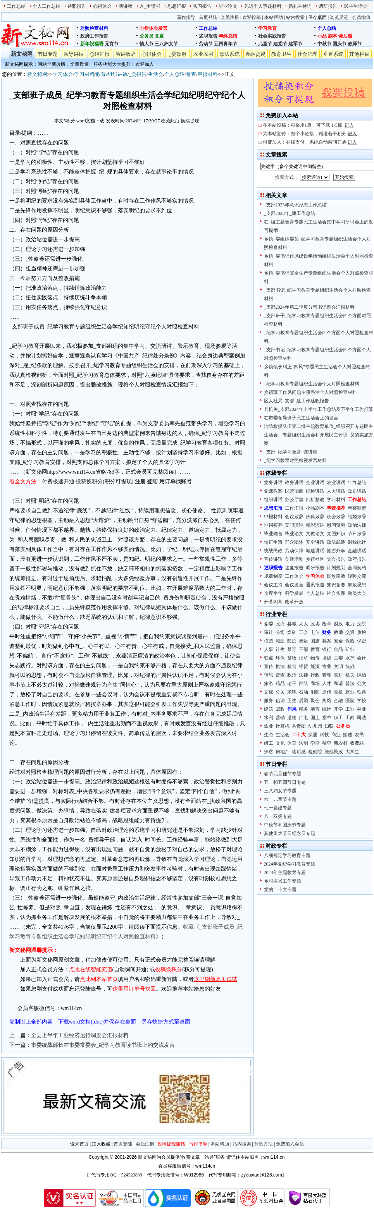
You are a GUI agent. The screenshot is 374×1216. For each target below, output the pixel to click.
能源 (315, 666)
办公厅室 (294, 499)
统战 (350, 666)
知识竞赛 (336, 584)
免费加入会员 (290, 1144)
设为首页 (79, 1144)
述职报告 (76, 6)
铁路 (361, 692)
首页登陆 (208, 17)
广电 (303, 717)
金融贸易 (255, 54)
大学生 (352, 751)
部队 (303, 683)
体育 (291, 743)
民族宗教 (336, 576)
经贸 (303, 666)
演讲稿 (126, 6)
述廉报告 (294, 567)
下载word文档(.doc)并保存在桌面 (97, 1022)
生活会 (155, 74)
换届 (312, 734)
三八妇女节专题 (280, 790)
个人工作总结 (46, 6)
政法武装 (336, 542)
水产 (350, 658)
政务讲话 (294, 482)
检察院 (315, 751)
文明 (338, 666)
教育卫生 (281, 54)
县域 (291, 624)
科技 (324, 734)
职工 (338, 717)
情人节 (146, 43)
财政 (338, 624)
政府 (280, 624)
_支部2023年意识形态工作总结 (295, 205)
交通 (350, 632)
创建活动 (294, 559)
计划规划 (336, 567)
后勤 (303, 700)
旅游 (268, 683)
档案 (326, 641)
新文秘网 (22, 54)
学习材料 (84, 74)
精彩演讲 (315, 525)
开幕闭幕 (273, 602)
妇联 (329, 726)
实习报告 (202, 6)
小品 (322, 36)
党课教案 (273, 491)
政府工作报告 (94, 36)
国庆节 (339, 43)
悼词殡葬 (273, 525)
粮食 (291, 666)
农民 (359, 734)
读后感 (345, 36)
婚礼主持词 (300, 6)
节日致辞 (357, 533)
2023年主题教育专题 (285, 872)
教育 (101, 74)
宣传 (268, 666)
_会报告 (138, 74)
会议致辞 (294, 516)
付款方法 (263, 1144)
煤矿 (291, 632)
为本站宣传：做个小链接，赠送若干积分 (310, 133)
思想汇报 (176, 6)
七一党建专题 (278, 808)
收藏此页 (170, 121)
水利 (268, 717)
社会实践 (336, 593)
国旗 (315, 641)
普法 (350, 683)
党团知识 (336, 533)
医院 (350, 700)
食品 (338, 649)
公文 (361, 683)
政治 (291, 675)
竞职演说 (294, 525)
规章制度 (273, 576)
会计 (361, 658)
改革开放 (294, 602)
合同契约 (357, 567)
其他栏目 (359, 54)
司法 (361, 717)
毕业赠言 (273, 533)
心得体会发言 (153, 28)
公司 (280, 632)
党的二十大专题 (280, 889)
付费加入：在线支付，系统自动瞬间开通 (310, 142)
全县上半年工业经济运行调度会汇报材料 (80, 1035)
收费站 (357, 743)
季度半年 (273, 593)
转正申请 (273, 542)
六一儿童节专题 (280, 799)
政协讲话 (357, 491)
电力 (350, 624)
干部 (303, 649)
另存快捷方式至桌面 (165, 1022)
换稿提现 (190, 121)
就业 (350, 692)
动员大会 (357, 593)
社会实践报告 (272, 36)
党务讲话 (273, 482)
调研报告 (328, 6)
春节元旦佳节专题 (282, 773)
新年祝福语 (91, 43)
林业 (361, 709)
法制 (303, 743)
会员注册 (230, 17)
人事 (268, 649)
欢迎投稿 (251, 17)
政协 (315, 624)
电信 (315, 632)
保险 (350, 641)
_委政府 (177, 54)
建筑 (268, 709)
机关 (350, 675)
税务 (303, 709)
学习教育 (267, 28)
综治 (361, 675)
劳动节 (206, 43)
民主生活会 (355, 6)
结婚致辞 (357, 516)
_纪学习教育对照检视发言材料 (295, 460)
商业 (336, 734)
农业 (268, 726)
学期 (315, 743)
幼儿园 (315, 726)
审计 (268, 632)
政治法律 (357, 525)
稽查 (326, 743)
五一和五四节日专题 (285, 782)
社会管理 (307, 54)
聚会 (315, 700)
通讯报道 (315, 584)
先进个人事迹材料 (262, 6)
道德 (291, 717)
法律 (303, 675)
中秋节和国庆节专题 (285, 825)
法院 (361, 624)
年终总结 (228, 36)
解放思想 (357, 584)
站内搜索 (295, 17)
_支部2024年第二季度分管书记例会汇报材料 (309, 307)
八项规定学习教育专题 (287, 855)
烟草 (303, 658)
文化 (280, 743)
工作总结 (16, 6)
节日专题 (48, 54)
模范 (268, 641)
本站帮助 (273, 17)
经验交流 (357, 576)
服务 (268, 700)
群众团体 (294, 542)
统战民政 (273, 550)
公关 (280, 692)
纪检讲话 (315, 491)
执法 (280, 666)
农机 (338, 692)
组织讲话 (117, 74)
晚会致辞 (336, 516)
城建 (280, 641)
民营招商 (294, 491)
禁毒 (291, 649)
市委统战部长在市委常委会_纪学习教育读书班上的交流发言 (103, 1045)
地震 (315, 709)
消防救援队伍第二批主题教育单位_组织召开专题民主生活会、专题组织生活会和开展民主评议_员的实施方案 (318, 435)
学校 (361, 700)
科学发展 (294, 593)
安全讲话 (315, 542)
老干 (291, 683)
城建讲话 (315, 550)
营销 (280, 717)
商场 (315, 683)
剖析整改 (315, 499)
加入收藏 (101, 1144)
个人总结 (326, 28)
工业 (350, 709)
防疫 (291, 641)
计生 (280, 649)
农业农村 (203, 54)
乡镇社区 (315, 559)
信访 (280, 700)
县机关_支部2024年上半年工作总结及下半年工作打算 (318, 409)
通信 (326, 692)
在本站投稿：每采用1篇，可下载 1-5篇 (308, 125)
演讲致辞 (125, 54)
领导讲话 (74, 54)
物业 (326, 666)
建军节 (295, 43)
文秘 (268, 692)
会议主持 (273, 584)
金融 (338, 700)
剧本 (332, 36)
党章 (159, 36)
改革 (326, 624)
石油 (303, 692)
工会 (303, 632)
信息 (268, 675)
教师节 (355, 43)
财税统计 (357, 542)
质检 (361, 632)
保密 (361, 641)
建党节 (280, 43)
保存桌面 (317, 17)
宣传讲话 (273, 559)
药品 (280, 683)
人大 (303, 624)
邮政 (280, 709)
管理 (326, 675)
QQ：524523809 (126, 1175)
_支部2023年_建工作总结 (289, 213)
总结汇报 (100, 54)
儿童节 (265, 43)
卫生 (291, 700)
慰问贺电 (336, 525)
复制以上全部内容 (31, 1022)
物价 (315, 658)
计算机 (283, 726)
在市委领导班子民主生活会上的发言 (301, 418)
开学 (338, 709)
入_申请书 (150, 6)
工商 (350, 717)
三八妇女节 (166, 43)
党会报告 (336, 559)
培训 (326, 658)
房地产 (283, 751)
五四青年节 (225, 43)
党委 (268, 624)
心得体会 (102, 6)
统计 (326, 709)
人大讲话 (336, 491)
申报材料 (208, 74)
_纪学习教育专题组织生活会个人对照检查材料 (311, 383)
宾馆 (326, 700)
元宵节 (112, 43)
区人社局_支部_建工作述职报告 (296, 401)
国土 (315, 717)
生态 (268, 734)
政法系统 (229, 54)
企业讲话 (315, 482)
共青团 (299, 726)
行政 (315, 675)
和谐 (338, 683)
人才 (326, 683)
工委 (338, 658)
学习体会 (63, 74)
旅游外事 (336, 550)
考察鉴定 (357, 508)
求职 (291, 692)
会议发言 (294, 584)
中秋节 (324, 43)
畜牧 (291, 658)
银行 (326, 649)
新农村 (341, 743)
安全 (338, 641)
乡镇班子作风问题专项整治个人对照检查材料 (310, 392)
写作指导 (186, 17)
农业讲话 (336, 482)
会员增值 (361, 17)
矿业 (350, 649)
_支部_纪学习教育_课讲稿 (290, 452)
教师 (338, 632)
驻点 (268, 658)
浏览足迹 (339, 17)
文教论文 (315, 533)
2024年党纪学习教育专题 (289, 864)
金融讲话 (357, 550)
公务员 (146, 36)
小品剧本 (315, 508)
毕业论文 (228, 6)
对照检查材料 (94, 28)
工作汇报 (294, 508)
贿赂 (347, 734)
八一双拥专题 (278, 816)
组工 (268, 743)
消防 (315, 692)
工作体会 (294, 576)
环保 (280, 658)
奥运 (303, 641)
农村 (338, 675)
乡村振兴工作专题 (282, 881)
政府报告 (357, 559)
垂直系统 (333, 54)
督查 (191, 74)
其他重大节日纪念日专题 (289, 833)
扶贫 (268, 751)
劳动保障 (294, 550)
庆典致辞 (315, 516)
